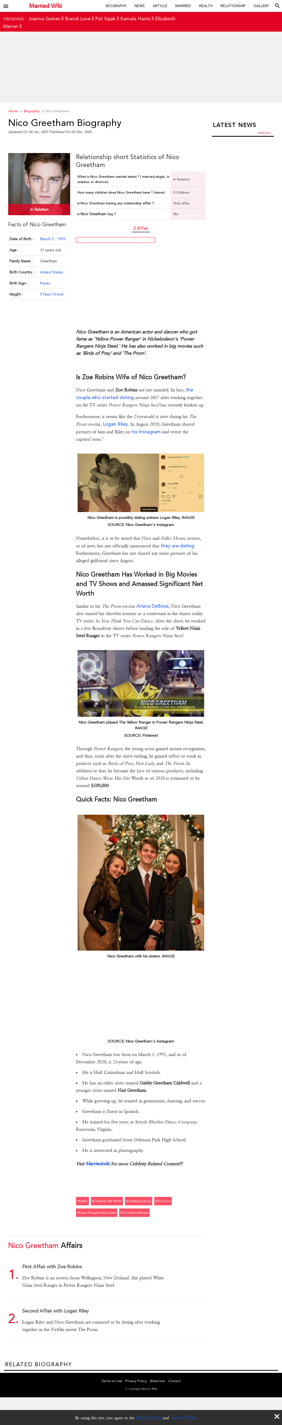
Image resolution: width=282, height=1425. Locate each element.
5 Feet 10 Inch (52, 294)
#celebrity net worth (107, 1201)
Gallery (261, 6)
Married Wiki (45, 6)
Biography (116, 6)
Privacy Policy (148, 1417)
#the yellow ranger (134, 1213)
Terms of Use (182, 1417)
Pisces (45, 283)
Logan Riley (115, 424)
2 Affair (141, 228)
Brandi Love (77, 18)
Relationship (233, 6)
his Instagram (146, 431)
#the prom (163, 1201)
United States (51, 272)
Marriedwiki (97, 1163)
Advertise (157, 1381)
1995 (61, 239)
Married (183, 6)
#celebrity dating (138, 1201)
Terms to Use (112, 1381)
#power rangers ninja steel (96, 1213)
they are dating (177, 545)
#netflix (82, 1201)
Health (206, 6)
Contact (174, 1381)
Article (160, 6)
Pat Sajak (105, 18)
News (140, 6)
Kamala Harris (135, 18)
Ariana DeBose (152, 606)
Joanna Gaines (44, 18)
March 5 (47, 239)
